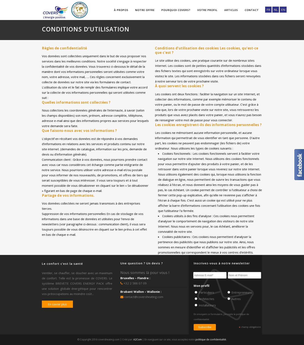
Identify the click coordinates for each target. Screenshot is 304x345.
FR (268, 10)
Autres (236, 299)
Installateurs (207, 305)
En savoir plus (57, 304)
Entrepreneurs (241, 292)
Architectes (206, 299)
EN (283, 10)
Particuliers (206, 292)
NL (276, 10)
